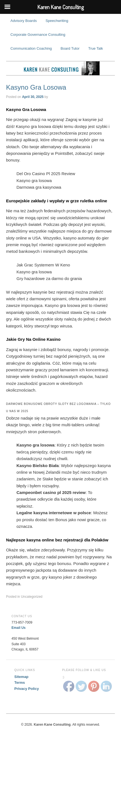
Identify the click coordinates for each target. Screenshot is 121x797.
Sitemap (21, 677)
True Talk (95, 48)
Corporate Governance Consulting (38, 34)
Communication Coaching (31, 48)
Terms (19, 682)
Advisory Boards (24, 21)
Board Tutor (70, 48)
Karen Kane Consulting (61, 68)
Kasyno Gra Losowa (36, 87)
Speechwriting (57, 21)
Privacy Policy (26, 689)
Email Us (18, 628)
